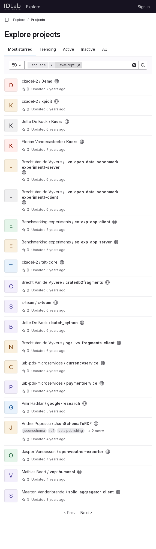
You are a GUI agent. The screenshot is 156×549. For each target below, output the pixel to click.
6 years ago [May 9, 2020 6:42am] (55, 129)
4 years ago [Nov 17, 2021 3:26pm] (55, 391)
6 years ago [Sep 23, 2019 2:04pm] (55, 270)
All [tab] (104, 49)
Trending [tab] (48, 49)
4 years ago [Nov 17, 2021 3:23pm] (55, 371)
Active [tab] (68, 49)
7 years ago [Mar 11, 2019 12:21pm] (55, 149)
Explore (33, 6)
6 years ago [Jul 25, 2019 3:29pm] (55, 250)
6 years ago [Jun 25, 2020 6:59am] (55, 351)
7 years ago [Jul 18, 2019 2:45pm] (55, 230)
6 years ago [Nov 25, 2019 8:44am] (55, 330)
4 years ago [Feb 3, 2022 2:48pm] (55, 459)
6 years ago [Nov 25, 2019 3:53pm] (55, 179)
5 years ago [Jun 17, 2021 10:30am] (55, 411)
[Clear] (134, 65)
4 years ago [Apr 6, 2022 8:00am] (55, 439)
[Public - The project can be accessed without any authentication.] (57, 81)
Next (86, 512)
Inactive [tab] (88, 49)
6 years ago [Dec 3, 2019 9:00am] (55, 290)
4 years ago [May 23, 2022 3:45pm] (55, 479)
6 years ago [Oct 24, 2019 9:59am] (55, 209)
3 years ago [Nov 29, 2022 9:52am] (55, 499)
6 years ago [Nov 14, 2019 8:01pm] (55, 310)
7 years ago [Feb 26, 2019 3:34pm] (55, 89)
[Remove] (79, 65)
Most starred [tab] (20, 49)
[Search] (116, 65)
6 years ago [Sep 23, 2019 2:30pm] (55, 109)
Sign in (144, 6)
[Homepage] (12, 6)
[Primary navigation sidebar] (6, 19)
